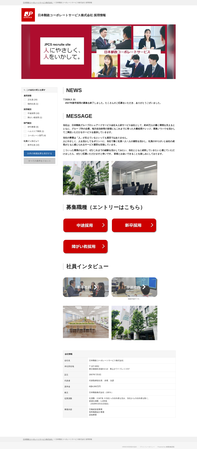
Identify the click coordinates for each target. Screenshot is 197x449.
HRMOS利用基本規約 (129, 447)
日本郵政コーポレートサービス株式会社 (38, 3)
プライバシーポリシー (147, 447)
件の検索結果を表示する (39, 154)
